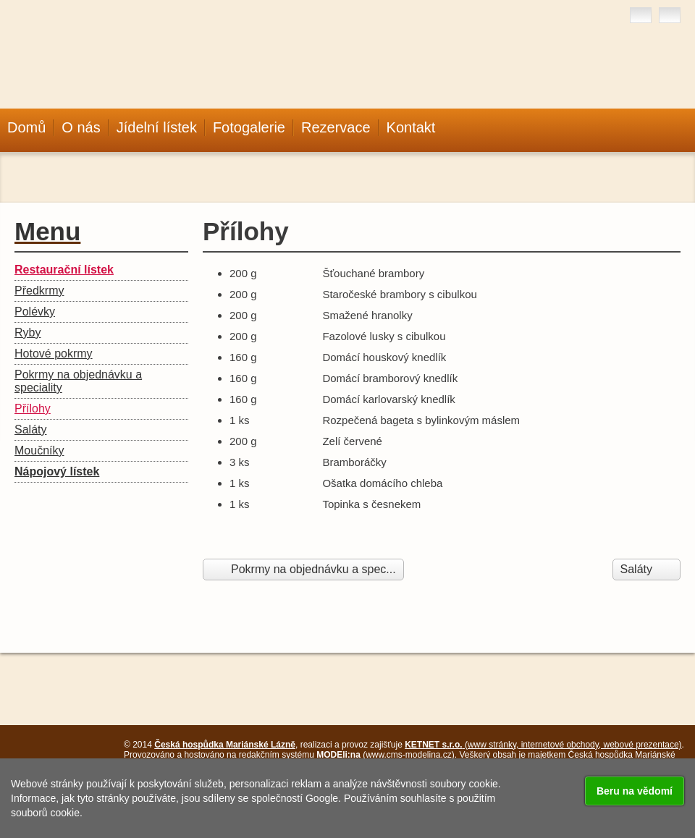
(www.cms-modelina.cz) (385, 755)
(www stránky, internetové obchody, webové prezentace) (543, 745)
